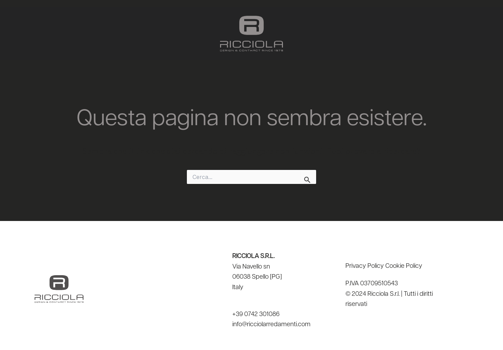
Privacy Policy (364, 266)
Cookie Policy (403, 266)
